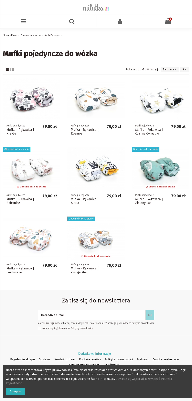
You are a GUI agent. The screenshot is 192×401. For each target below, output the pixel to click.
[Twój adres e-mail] (91, 315)
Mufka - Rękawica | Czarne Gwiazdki (149, 131)
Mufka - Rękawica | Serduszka (20, 270)
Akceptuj (15, 391)
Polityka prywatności (119, 359)
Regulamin (59, 328)
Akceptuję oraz (67, 328)
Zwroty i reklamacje (166, 359)
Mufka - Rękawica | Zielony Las (149, 201)
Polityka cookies (90, 359)
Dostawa (45, 359)
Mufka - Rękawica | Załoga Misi (85, 270)
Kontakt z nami (64, 359)
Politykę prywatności (82, 328)
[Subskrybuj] (149, 315)
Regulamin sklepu (22, 359)
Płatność (143, 359)
